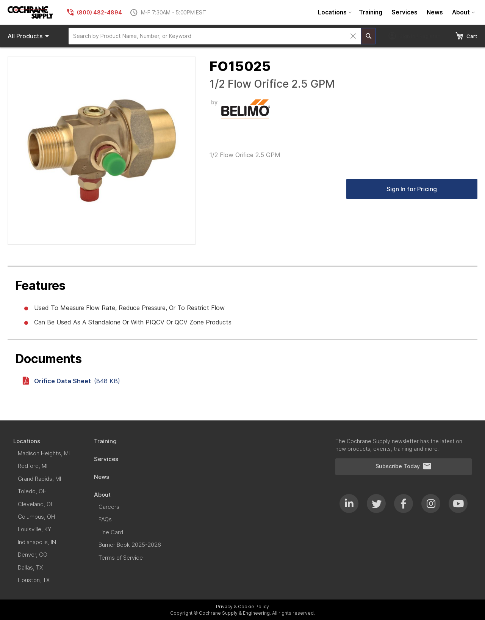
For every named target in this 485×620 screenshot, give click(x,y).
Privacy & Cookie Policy (242, 606)
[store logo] (30, 12)
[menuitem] (333, 12)
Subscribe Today (403, 466)
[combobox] (214, 36)
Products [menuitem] (30, 36)
